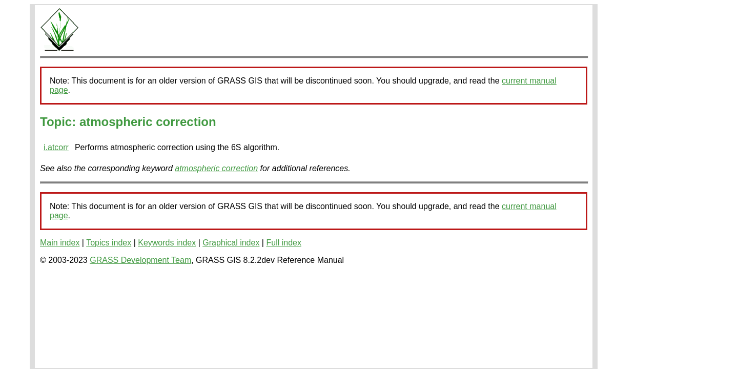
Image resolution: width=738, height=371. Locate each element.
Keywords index (167, 242)
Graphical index (230, 242)
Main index (59, 242)
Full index (283, 242)
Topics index (108, 242)
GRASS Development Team (140, 260)
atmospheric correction (216, 168)
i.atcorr (56, 147)
